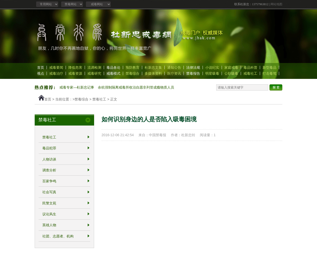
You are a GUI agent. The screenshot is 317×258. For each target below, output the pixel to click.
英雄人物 (49, 225)
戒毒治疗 (56, 73)
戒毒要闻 (56, 67)
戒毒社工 (250, 73)
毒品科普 (250, 67)
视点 (40, 73)
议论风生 (49, 214)
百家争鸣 (49, 181)
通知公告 (174, 67)
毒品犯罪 (49, 148)
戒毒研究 (94, 73)
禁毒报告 (193, 73)
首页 (40, 67)
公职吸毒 (231, 73)
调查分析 (49, 170)
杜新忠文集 (153, 67)
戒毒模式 (113, 73)
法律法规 (193, 67)
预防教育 (132, 67)
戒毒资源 (75, 73)
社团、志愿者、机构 (58, 236)
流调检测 (94, 67)
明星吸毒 (212, 73)
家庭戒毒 (231, 67)
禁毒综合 (132, 73)
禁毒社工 (99, 99)
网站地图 (276, 4)
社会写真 (49, 192)
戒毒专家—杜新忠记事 (76, 87)
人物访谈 (49, 159)
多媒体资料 (153, 73)
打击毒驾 (269, 73)
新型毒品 (269, 67)
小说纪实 (212, 67)
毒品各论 (113, 67)
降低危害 (75, 67)
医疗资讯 (174, 73)
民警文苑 (49, 203)
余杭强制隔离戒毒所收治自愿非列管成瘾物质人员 (136, 87)
